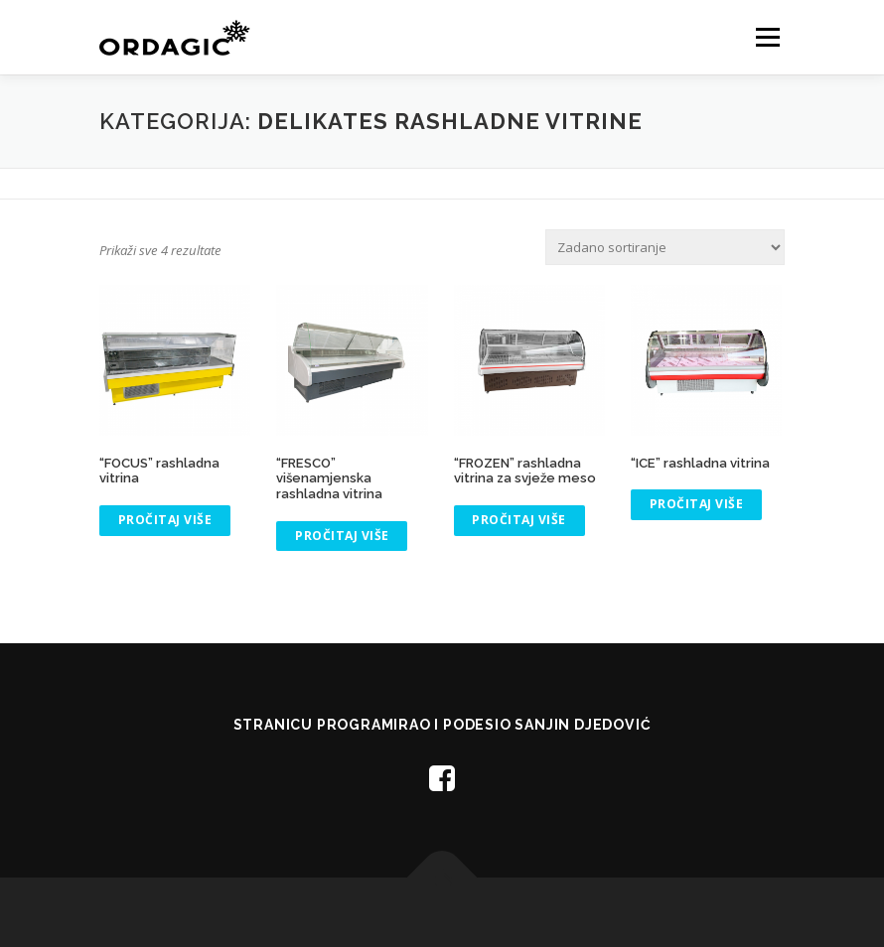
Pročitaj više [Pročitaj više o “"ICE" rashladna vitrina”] (697, 503)
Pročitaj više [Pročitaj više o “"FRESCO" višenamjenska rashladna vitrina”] (342, 535)
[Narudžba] (665, 247)
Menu (767, 37)
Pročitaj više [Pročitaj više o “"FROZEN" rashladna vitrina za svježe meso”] (519, 519)
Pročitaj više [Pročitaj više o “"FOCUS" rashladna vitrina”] (165, 519)
